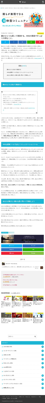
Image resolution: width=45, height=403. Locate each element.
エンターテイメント (9, 350)
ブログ (4, 396)
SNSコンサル (21, 396)
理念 (40, 396)
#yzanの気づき (17, 104)
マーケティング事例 (9, 359)
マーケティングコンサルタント (12, 383)
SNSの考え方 (5, 232)
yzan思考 (7, 367)
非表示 (24, 66)
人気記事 (4, 398)
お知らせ (7, 354)
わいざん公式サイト (11, 401)
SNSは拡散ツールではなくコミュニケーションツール (20, 72)
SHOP (8, 398)
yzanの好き (7, 346)
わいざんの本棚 (14, 398)
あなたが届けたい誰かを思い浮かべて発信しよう (19, 75)
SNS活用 (12, 232)
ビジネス (8, 396)
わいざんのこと (8, 375)
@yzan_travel (38, 58)
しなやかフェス (8, 371)
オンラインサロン (9, 379)
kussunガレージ (35, 396)
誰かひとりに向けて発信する (14, 69)
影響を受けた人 (8, 387)
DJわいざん (8, 363)
